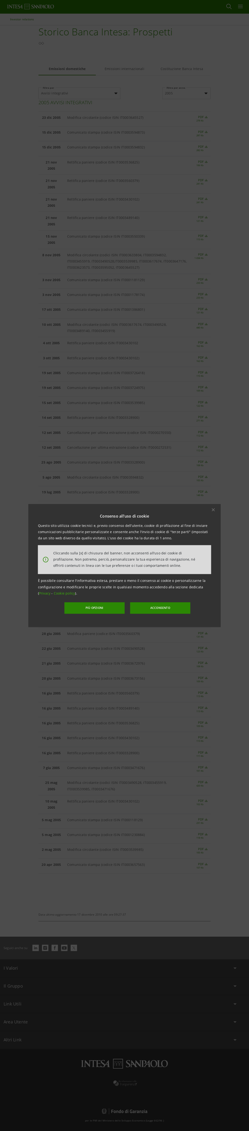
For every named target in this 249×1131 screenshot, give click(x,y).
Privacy (45, 593)
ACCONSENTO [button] (159, 608)
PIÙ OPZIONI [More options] (96, 608)
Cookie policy (64, 593)
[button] (213, 510)
